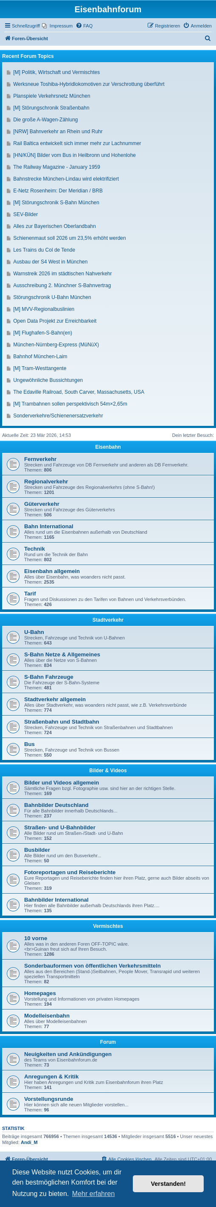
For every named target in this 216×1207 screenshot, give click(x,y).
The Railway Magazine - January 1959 (56, 167)
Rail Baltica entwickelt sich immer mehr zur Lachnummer (77, 143)
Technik (34, 549)
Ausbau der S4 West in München (50, 262)
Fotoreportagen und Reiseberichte (69, 872)
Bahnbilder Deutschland (56, 805)
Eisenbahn (108, 447)
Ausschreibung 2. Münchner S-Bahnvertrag (62, 285)
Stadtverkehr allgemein (55, 699)
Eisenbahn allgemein (52, 571)
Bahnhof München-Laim (40, 356)
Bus (29, 744)
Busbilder (37, 850)
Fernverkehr (40, 459)
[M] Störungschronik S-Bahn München (56, 203)
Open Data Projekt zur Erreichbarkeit (54, 321)
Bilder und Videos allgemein (61, 782)
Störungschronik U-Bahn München (52, 297)
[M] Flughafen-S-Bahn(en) (42, 333)
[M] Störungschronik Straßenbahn (51, 108)
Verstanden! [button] (168, 1183)
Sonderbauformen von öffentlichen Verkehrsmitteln (92, 966)
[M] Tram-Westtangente (39, 368)
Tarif (30, 593)
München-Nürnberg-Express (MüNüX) (56, 345)
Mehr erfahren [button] (93, 1193)
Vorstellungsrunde (48, 1099)
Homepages (40, 993)
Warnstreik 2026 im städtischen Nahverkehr (62, 274)
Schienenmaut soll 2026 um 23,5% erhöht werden (69, 238)
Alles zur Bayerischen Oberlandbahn (54, 226)
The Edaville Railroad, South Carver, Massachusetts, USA (78, 392)
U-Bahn (34, 632)
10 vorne (35, 938)
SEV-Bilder (25, 214)
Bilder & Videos (107, 771)
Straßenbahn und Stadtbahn (61, 722)
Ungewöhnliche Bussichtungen (48, 380)
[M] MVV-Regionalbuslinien (43, 309)
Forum (108, 1042)
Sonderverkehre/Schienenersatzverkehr (58, 416)
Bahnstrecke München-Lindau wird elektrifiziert (66, 179)
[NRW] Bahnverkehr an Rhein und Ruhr (58, 131)
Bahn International (48, 526)
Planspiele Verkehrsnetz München (51, 96)
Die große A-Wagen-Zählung (45, 120)
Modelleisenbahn (47, 1015)
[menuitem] (57, 26)
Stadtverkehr (108, 620)
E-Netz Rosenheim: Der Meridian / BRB (58, 191)
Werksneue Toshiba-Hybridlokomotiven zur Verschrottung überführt (88, 84)
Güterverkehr (41, 504)
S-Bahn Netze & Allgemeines (62, 654)
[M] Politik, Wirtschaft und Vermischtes (56, 72)
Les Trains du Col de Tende (44, 250)
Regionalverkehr (46, 481)
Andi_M (29, 1142)
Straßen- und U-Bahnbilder (59, 827)
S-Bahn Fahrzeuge (48, 677)
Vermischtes (108, 926)
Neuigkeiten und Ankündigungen (68, 1054)
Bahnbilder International (56, 900)
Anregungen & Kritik (51, 1076)
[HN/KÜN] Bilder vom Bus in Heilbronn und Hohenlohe (74, 155)
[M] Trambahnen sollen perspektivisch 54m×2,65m (70, 404)
